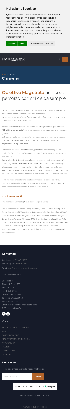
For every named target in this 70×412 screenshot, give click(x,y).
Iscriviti (38, 377)
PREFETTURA (8, 350)
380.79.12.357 (22, 264)
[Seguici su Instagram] (8, 314)
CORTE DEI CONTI (10, 335)
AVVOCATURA (8, 343)
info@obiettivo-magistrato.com (22, 268)
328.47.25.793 (21, 260)
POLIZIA (6, 347)
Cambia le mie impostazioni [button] (41, 43)
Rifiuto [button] (22, 43)
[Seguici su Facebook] (4, 314)
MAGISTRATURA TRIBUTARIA (16, 339)
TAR (4, 331)
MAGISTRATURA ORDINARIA (16, 328)
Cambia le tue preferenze (35, 407)
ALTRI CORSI (8, 354)
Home (4, 74)
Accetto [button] (11, 43)
